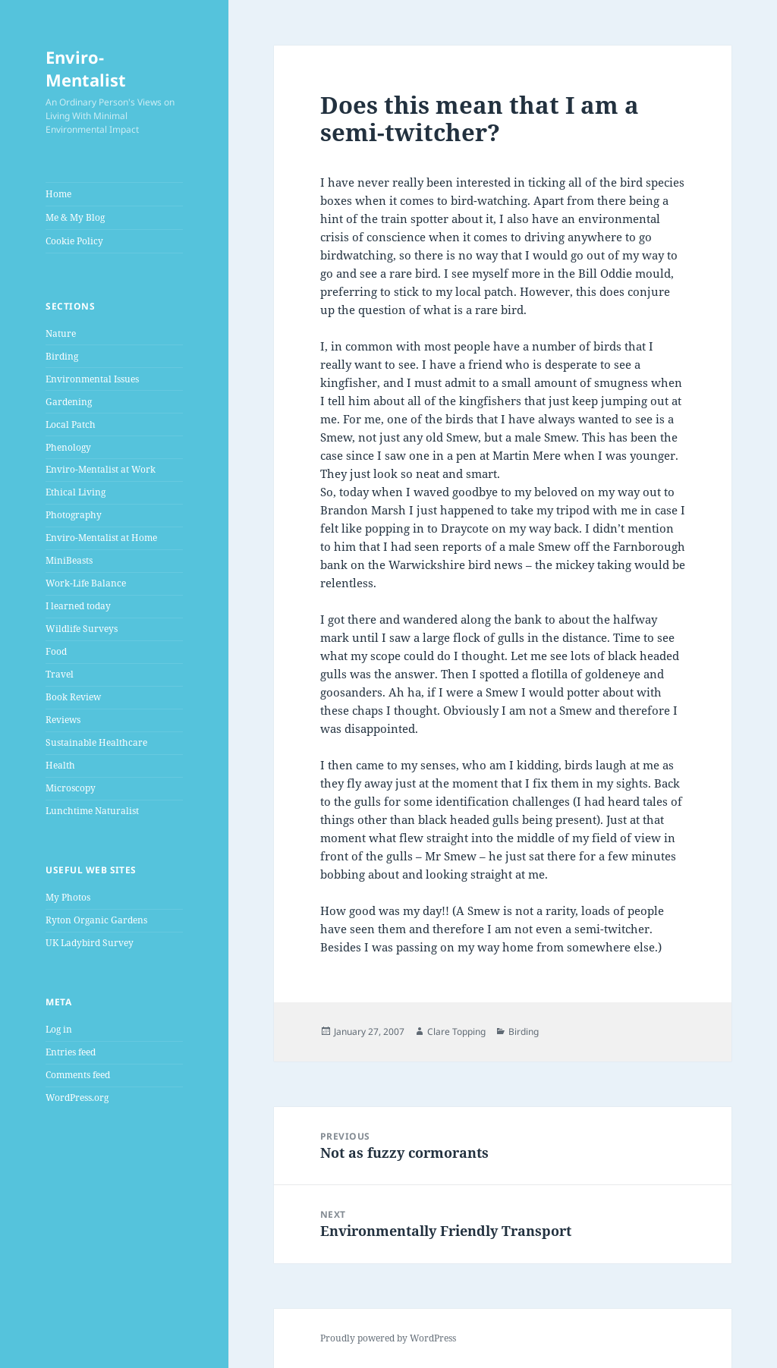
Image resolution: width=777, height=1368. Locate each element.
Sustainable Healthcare (96, 742)
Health (60, 765)
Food (56, 651)
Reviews (63, 719)
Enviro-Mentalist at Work (101, 469)
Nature (61, 333)
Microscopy (71, 787)
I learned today (78, 605)
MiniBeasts (69, 560)
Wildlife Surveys (82, 628)
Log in (59, 1029)
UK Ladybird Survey (90, 942)
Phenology (68, 447)
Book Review (73, 696)
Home (58, 193)
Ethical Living (75, 492)
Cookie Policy (74, 240)
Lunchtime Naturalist (92, 810)
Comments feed (78, 1074)
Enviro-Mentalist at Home (101, 537)
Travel (60, 674)
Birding (62, 356)
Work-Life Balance (86, 583)
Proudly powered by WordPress (388, 1338)
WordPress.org (77, 1097)
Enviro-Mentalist (86, 68)
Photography (74, 514)
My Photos (68, 897)
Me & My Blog (75, 217)
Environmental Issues (92, 379)
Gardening (69, 401)
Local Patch (71, 424)
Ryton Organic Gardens (96, 920)
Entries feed (71, 1052)
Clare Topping (456, 1031)
